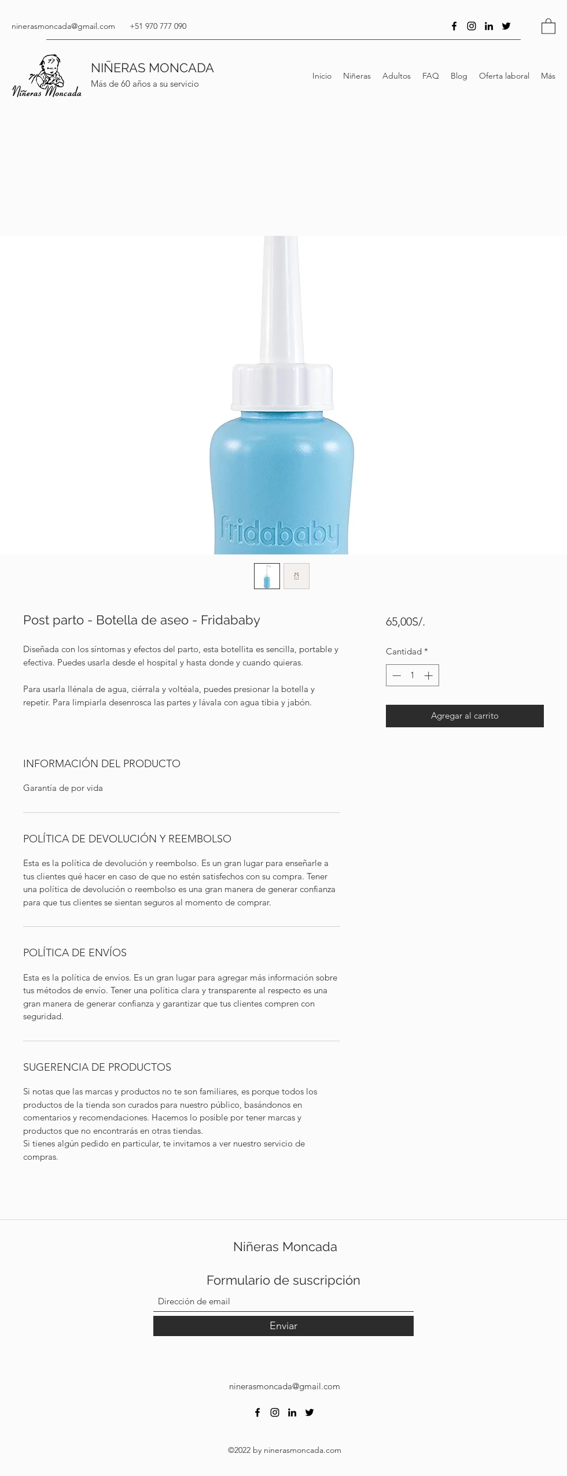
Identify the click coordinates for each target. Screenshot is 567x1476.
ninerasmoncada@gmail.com (63, 26)
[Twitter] (506, 26)
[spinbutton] (412, 675)
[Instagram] (471, 26)
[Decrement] (395, 675)
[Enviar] (283, 1326)
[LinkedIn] (489, 26)
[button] (548, 25)
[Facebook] (454, 26)
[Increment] (429, 675)
